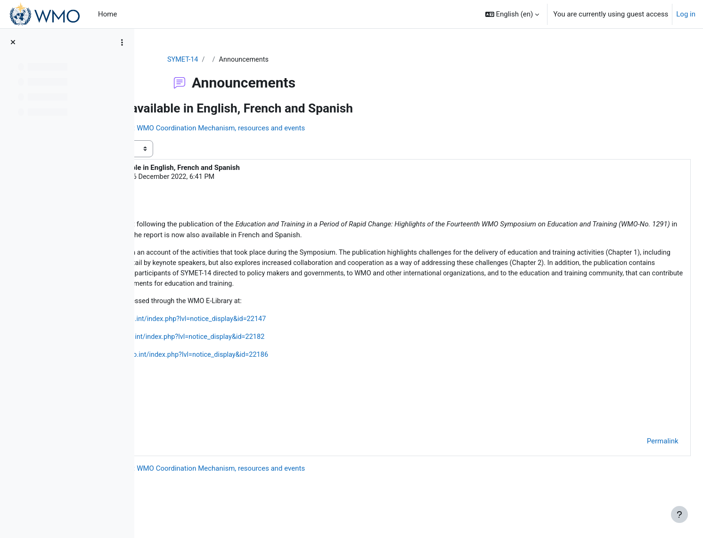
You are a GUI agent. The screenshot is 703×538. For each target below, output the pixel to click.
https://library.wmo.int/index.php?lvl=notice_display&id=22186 (310, 369)
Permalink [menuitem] (641, 457)
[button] (512, 14)
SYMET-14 (239, 60)
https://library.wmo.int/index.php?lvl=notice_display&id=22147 (307, 333)
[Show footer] (679, 514)
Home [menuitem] (107, 14)
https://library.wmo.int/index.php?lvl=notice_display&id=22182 (306, 350)
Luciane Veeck (213, 178)
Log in (685, 14)
